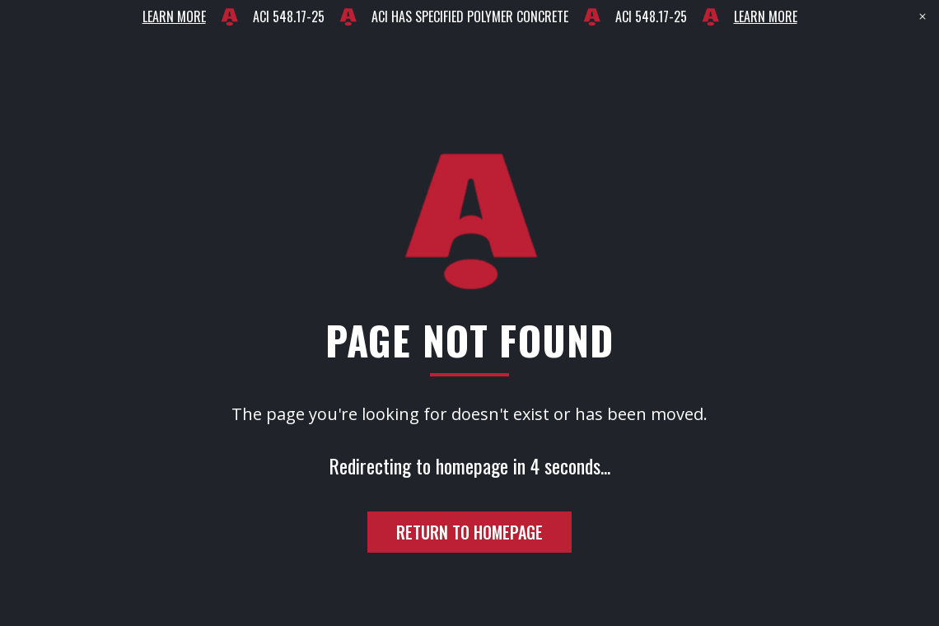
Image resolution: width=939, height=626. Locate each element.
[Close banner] (922, 16)
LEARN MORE (174, 16)
